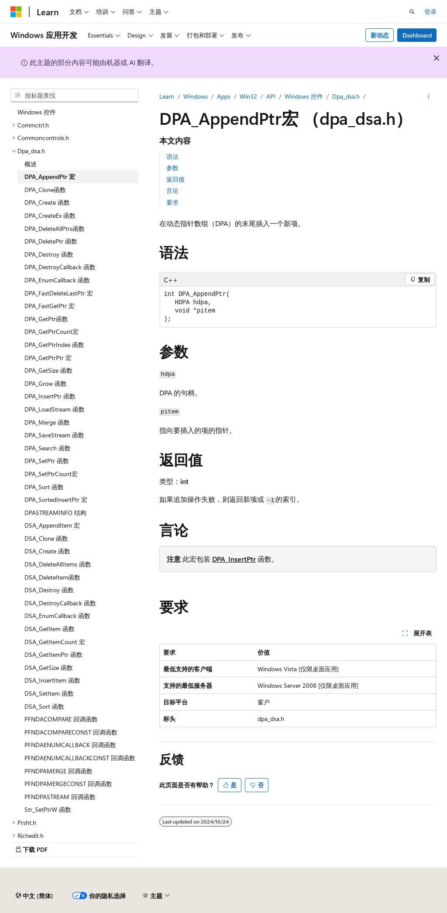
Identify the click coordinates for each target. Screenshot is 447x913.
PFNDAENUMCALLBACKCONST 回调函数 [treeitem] (79, 758)
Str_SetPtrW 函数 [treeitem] (47, 809)
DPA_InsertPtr (234, 558)
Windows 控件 (304, 96)
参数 (172, 168)
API (270, 96)
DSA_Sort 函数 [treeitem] (44, 706)
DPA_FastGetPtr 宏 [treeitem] (49, 306)
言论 (172, 190)
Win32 (248, 96)
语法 (172, 156)
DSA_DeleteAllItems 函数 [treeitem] (57, 564)
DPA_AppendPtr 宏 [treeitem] (49, 176)
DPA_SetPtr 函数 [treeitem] (46, 460)
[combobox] (74, 96)
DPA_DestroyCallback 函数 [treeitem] (60, 267)
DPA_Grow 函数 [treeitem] (45, 383)
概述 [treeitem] (30, 164)
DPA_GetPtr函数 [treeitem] (46, 319)
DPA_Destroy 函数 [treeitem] (48, 254)
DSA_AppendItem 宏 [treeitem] (52, 525)
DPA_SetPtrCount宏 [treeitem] (51, 474)
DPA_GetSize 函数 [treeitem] (48, 370)
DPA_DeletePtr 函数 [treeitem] (50, 241)
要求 (172, 202)
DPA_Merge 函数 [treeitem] (47, 422)
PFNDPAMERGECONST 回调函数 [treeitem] (68, 783)
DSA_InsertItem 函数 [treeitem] (52, 680)
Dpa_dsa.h (346, 96)
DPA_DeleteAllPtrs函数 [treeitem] (54, 228)
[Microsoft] (16, 11)
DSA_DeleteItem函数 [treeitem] (52, 577)
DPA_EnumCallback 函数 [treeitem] (57, 280)
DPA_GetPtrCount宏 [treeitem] (51, 331)
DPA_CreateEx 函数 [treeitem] (50, 215)
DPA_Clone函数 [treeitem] (45, 189)
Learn (166, 96)
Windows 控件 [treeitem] (36, 112)
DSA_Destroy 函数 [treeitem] (49, 590)
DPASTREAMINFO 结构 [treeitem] (55, 512)
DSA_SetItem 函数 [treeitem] (49, 693)
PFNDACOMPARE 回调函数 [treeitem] (61, 719)
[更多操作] (429, 96)
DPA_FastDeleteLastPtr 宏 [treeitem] (58, 293)
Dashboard (417, 35)
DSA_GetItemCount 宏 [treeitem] (54, 642)
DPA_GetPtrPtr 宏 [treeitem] (48, 358)
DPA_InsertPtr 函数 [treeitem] (50, 396)
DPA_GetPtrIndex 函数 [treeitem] (54, 344)
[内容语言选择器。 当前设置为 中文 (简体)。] (34, 896)
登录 (430, 11)
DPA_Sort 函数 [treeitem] (44, 487)
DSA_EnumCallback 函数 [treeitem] (57, 615)
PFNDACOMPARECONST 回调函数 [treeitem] (70, 732)
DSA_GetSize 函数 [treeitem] (48, 667)
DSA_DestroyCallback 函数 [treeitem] (60, 603)
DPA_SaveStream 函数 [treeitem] (54, 435)
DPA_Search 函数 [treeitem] (47, 448)
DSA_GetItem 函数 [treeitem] (49, 629)
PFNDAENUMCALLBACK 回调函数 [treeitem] (70, 745)
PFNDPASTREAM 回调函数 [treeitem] (60, 797)
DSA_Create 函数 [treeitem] (47, 551)
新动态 (380, 35)
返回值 (175, 179)
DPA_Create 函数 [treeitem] (47, 202)
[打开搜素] (412, 12)
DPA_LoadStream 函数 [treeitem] (54, 409)
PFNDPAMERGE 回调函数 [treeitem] (58, 771)
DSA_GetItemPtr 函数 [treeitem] (53, 654)
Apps (223, 96)
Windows (195, 96)
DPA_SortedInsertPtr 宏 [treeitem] (55, 499)
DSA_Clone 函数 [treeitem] (46, 538)
